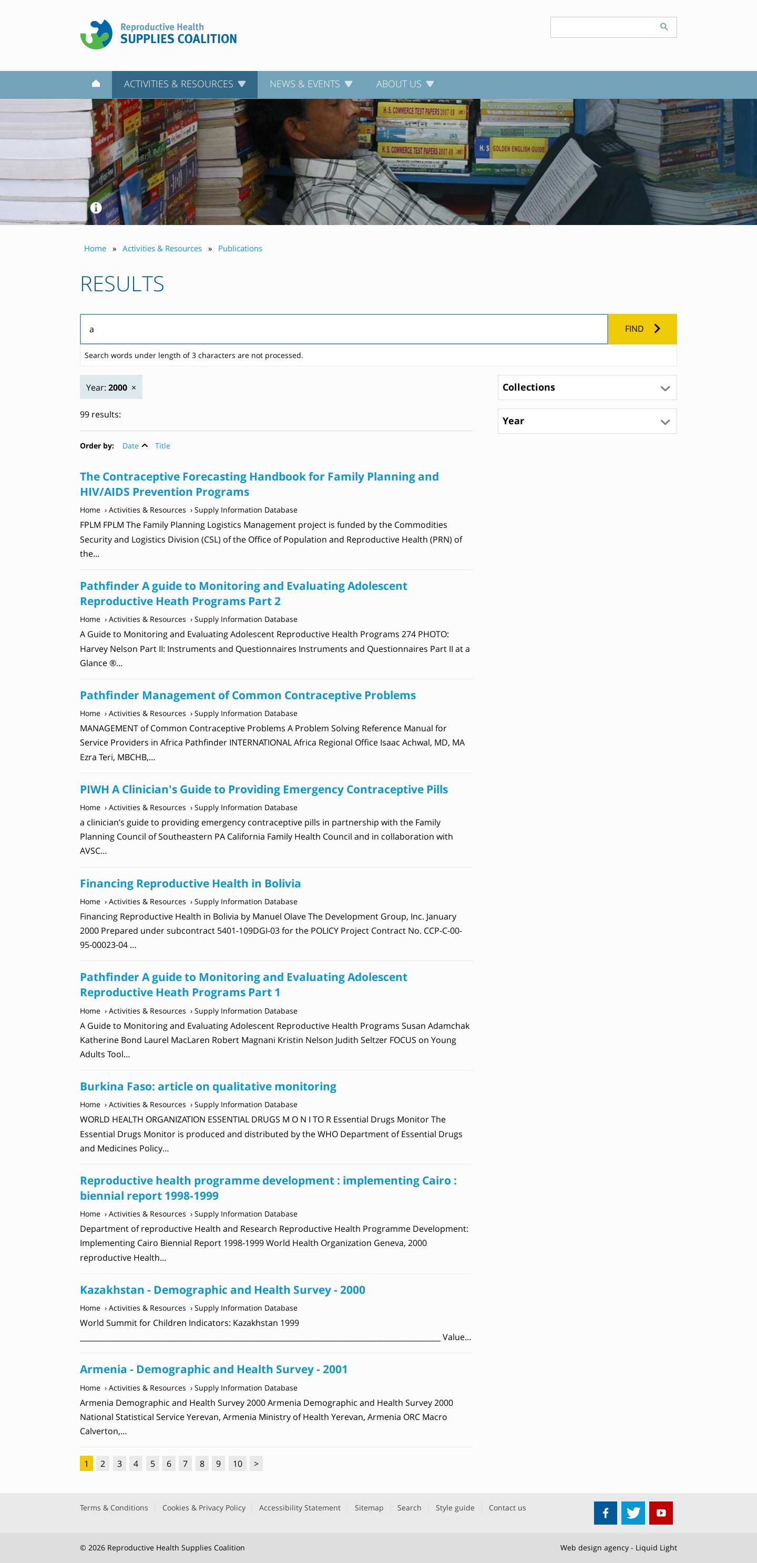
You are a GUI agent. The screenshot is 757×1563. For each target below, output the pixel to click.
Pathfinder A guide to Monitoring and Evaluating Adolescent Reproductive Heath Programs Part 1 (243, 984)
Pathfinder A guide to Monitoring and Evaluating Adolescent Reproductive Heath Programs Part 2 (243, 593)
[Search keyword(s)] (601, 27)
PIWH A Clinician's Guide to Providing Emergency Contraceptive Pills (264, 789)
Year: (106, 387)
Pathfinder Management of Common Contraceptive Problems (248, 695)
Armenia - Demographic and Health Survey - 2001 (214, 1369)
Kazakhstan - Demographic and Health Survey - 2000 (222, 1289)
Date (130, 446)
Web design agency (594, 1547)
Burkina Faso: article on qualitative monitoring (208, 1086)
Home (90, 510)
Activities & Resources (147, 510)
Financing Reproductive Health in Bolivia (190, 883)
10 (237, 1463)
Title (162, 446)
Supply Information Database (246, 510)
